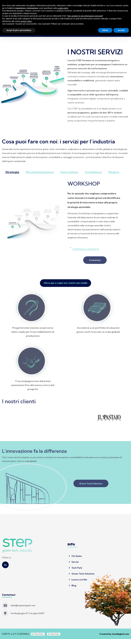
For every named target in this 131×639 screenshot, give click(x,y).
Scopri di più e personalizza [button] (18, 634)
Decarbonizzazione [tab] (40, 174)
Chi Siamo (75, 555)
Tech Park (75, 567)
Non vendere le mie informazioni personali (84, 620)
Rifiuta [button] (105, 634)
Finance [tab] (113, 174)
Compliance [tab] (93, 174)
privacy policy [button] (26, 625)
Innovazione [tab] (69, 174)
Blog (72, 585)
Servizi (74, 561)
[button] (95, 250)
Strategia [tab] (12, 174)
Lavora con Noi (78, 579)
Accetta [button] (121, 634)
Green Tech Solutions (81, 573)
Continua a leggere (85, 250)
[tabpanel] (65, 225)
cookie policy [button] (62, 612)
